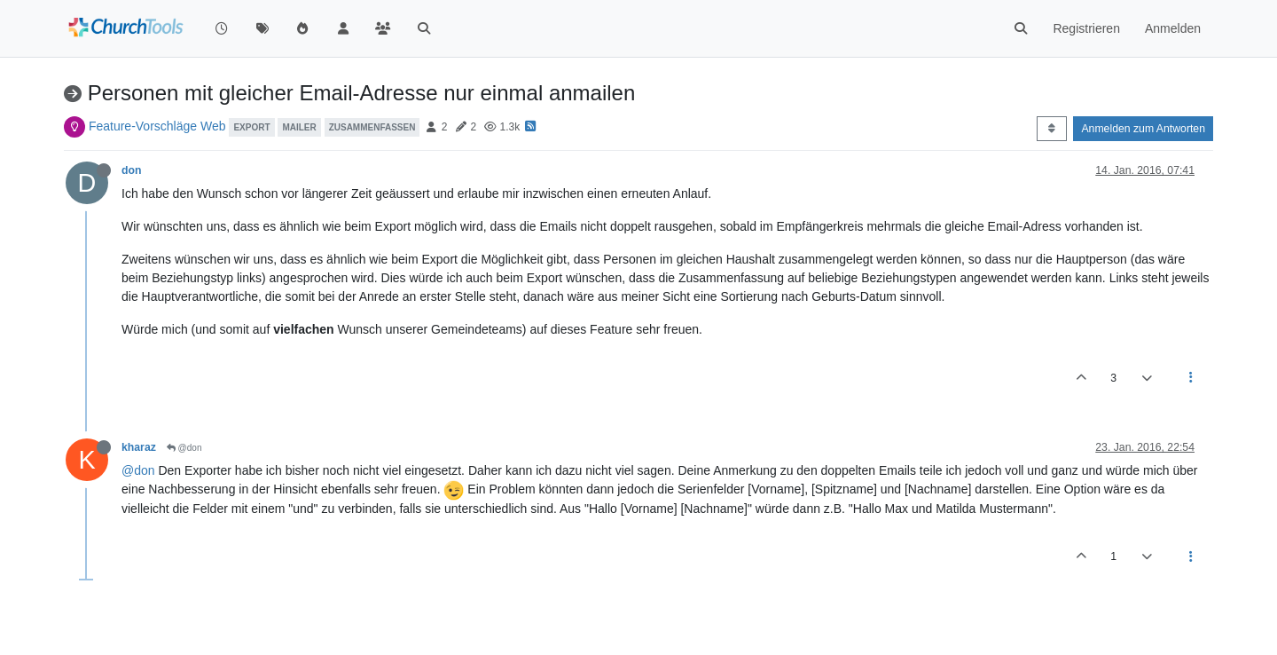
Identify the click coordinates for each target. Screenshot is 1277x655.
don (131, 170)
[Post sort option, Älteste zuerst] (1051, 128)
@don (184, 448)
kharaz (138, 447)
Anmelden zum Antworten (1143, 128)
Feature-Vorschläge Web (157, 126)
